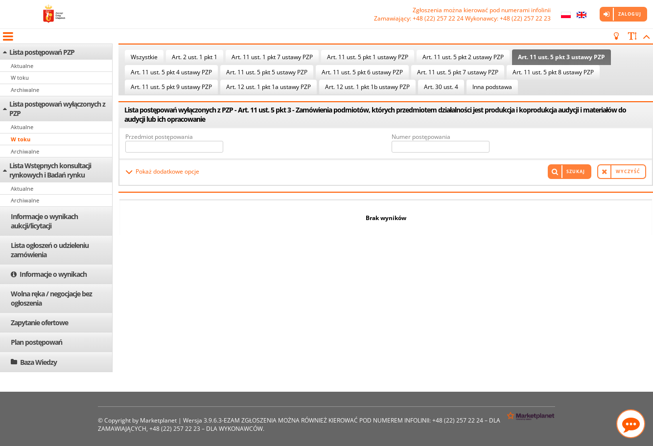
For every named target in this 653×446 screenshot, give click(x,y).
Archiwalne (25, 89)
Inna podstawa (492, 87)
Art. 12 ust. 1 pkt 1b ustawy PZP (367, 87)
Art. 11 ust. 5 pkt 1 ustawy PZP (367, 57)
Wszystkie (144, 57)
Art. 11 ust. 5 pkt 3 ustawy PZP (561, 57)
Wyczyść (628, 171)
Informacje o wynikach (53, 274)
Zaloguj (629, 14)
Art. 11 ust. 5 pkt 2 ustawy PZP (463, 57)
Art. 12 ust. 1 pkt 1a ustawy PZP (268, 87)
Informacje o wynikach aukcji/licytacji (44, 221)
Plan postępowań (36, 342)
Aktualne (22, 65)
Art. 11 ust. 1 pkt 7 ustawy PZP (272, 57)
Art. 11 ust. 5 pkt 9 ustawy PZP (171, 87)
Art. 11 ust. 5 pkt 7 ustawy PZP (457, 72)
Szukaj (575, 171)
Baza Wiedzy (38, 362)
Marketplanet (158, 420)
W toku (20, 77)
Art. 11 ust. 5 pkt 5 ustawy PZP (266, 72)
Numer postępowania (421, 137)
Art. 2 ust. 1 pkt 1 (194, 57)
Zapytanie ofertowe (39, 322)
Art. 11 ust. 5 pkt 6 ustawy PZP (362, 72)
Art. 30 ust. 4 (441, 87)
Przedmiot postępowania (159, 137)
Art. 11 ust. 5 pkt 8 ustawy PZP (553, 72)
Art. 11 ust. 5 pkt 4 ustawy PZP (171, 72)
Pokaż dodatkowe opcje (167, 171)
